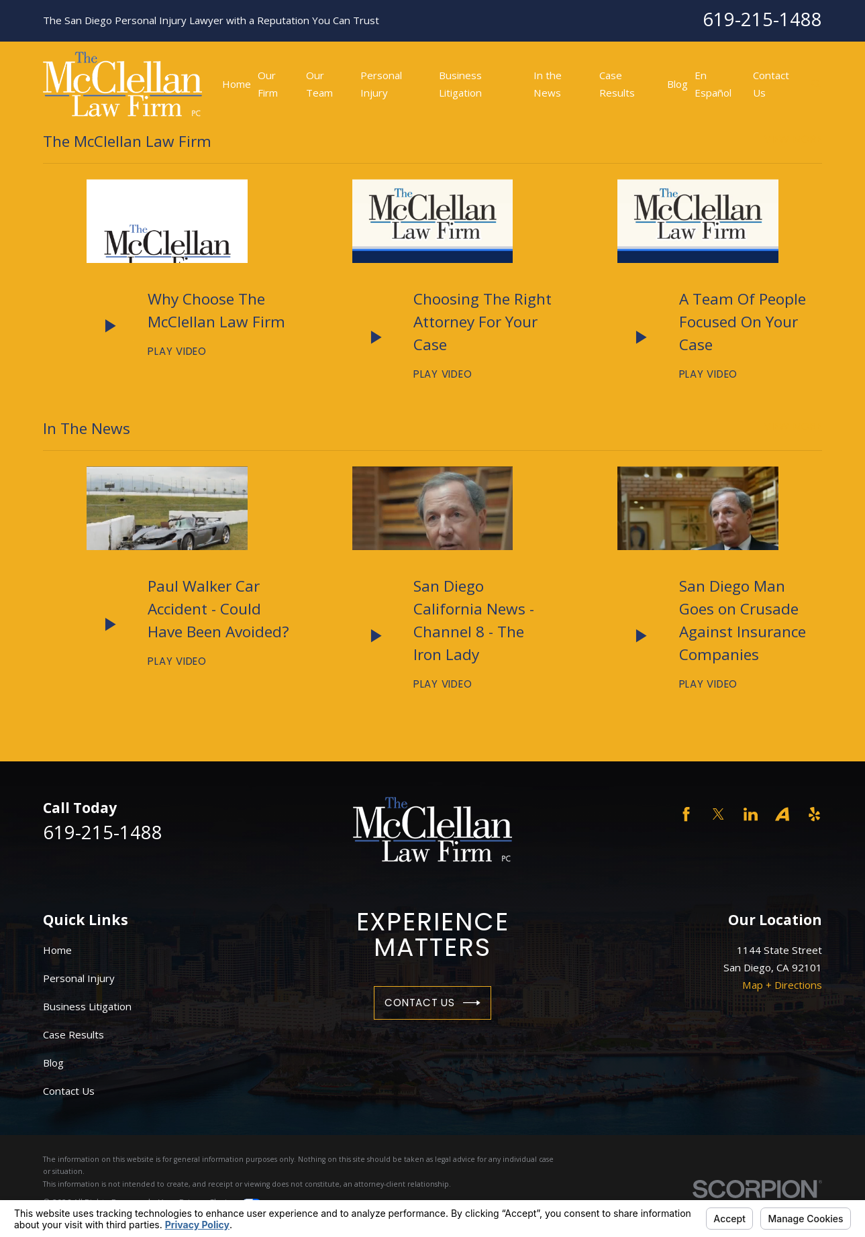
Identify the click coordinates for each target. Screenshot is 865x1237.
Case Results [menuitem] (617, 83)
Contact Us (432, 1003)
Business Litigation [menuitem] (460, 83)
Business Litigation (87, 1006)
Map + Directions (782, 984)
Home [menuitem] (236, 84)
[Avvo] (782, 814)
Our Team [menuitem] (319, 83)
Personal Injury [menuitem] (381, 83)
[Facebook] (686, 814)
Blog (53, 1062)
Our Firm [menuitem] (268, 83)
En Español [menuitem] (713, 83)
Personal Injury (79, 978)
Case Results (73, 1034)
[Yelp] (814, 814)
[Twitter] (718, 814)
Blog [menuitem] (677, 84)
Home (57, 950)
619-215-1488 (762, 19)
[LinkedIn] (751, 814)
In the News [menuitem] (547, 83)
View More (793, 139)
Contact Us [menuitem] (771, 83)
